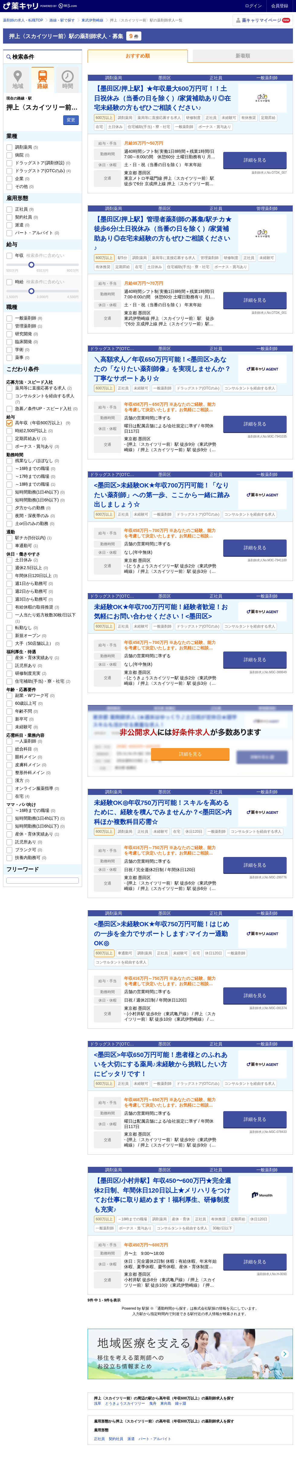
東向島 (165, 1403)
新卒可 (24, 719)
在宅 (22, 796)
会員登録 (279, 5)
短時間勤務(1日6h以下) (39, 499)
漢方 (22, 780)
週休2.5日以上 (31, 567)
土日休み (26, 559)
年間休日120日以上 (36, 575)
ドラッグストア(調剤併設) (42, 162)
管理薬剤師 (28, 325)
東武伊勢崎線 (92, 20)
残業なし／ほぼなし (36, 460)
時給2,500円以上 (33, 430)
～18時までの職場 (34, 484)
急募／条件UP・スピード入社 (46, 408)
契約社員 (26, 217)
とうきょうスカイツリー (125, 1403)
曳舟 (152, 1403)
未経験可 (26, 726)
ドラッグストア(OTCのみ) (42, 170)
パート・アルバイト (36, 232)
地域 (17, 80)
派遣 (22, 224)
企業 (22, 178)
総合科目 (26, 749)
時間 (67, 80)
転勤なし (26, 627)
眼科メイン (28, 756)
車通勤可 (26, 545)
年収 (39, 255)
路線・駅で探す (62, 20)
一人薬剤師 (28, 741)
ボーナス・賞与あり (36, 446)
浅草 (97, 1403)
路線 (42, 80)
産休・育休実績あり (36, 657)
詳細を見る (255, 159)
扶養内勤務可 (30, 857)
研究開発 (26, 333)
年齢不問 (26, 711)
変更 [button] (71, 119)
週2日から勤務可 (33, 591)
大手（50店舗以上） (37, 643)
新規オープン (30, 635)
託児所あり (28, 665)
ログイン (253, 5)
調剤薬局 (26, 147)
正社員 (24, 209)
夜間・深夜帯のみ (34, 515)
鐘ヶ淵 (180, 1403)
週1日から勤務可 (33, 583)
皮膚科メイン (30, 764)
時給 (39, 281)
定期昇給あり (30, 438)
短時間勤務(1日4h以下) (39, 492)
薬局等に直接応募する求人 (43, 388)
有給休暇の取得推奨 (36, 607)
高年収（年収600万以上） (42, 422)
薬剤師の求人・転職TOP (23, 20)
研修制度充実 (30, 673)
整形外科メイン (32, 772)
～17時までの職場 (34, 476)
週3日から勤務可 (33, 599)
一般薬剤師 (28, 318)
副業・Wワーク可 (34, 695)
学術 (22, 349)
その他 (24, 186)
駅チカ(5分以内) (33, 537)
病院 (22, 155)
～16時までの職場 (34, 468)
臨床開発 (26, 341)
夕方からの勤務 (32, 507)
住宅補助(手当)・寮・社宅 (42, 681)
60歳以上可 (28, 703)
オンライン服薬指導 (36, 788)
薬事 (22, 357)
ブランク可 (28, 849)
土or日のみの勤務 (34, 523)
